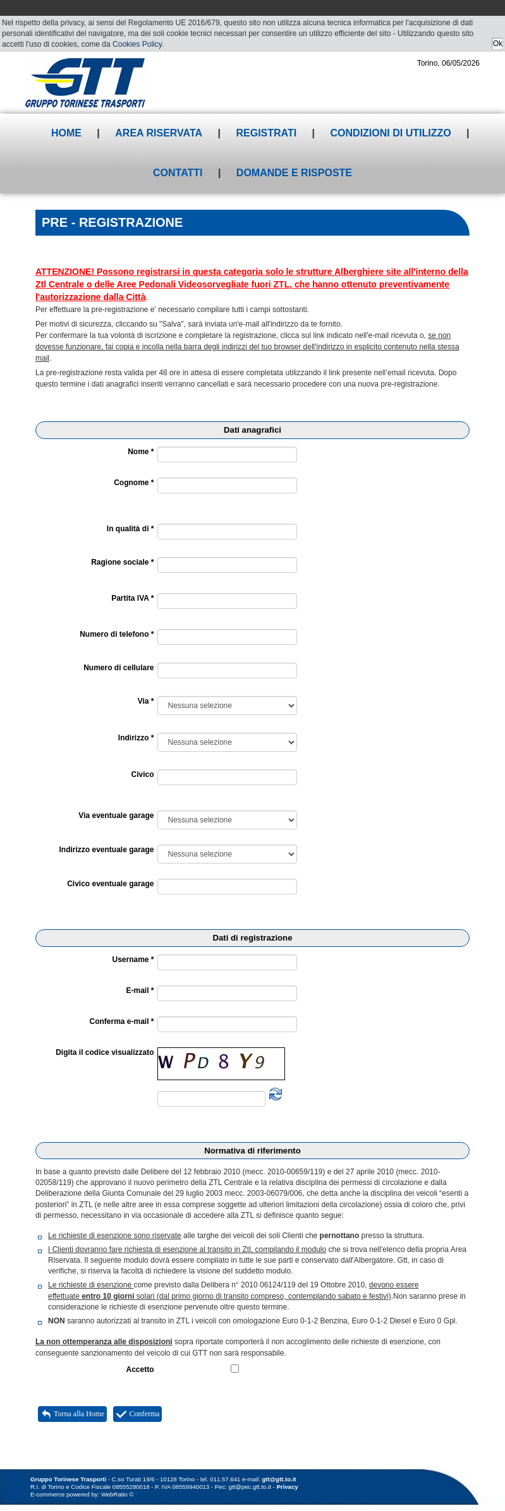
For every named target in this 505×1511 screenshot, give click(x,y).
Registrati (266, 133)
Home (66, 133)
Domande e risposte (294, 172)
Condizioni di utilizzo (391, 133)
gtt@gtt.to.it (279, 1479)
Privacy (287, 1486)
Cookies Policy (137, 44)
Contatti (178, 172)
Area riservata (158, 133)
